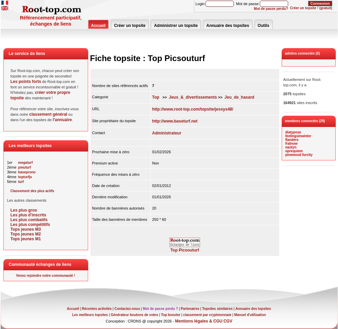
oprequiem (294, 151)
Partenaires (190, 309)
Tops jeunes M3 (26, 229)
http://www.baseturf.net (175, 121)
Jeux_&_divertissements (193, 97)
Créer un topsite (129, 25)
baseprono (27, 172)
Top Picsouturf (185, 248)
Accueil (98, 25)
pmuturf (24, 167)
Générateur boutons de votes (134, 315)
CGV (227, 321)
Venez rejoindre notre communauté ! (45, 275)
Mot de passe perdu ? (160, 309)
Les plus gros (24, 210)
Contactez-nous (127, 309)
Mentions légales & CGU (199, 321)
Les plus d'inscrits (28, 215)
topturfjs (25, 177)
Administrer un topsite (176, 25)
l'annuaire (62, 119)
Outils (263, 25)
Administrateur (166, 133)
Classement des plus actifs (32, 191)
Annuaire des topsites (227, 25)
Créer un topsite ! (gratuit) (311, 8)
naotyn (291, 147)
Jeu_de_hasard (239, 97)
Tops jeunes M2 (26, 234)
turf (21, 182)
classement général (48, 114)
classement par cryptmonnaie (207, 315)
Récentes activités (97, 309)
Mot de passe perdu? (271, 9)
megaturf (25, 162)
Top (155, 97)
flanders (292, 140)
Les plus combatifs (29, 219)
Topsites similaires (217, 309)
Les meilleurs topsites (90, 315)
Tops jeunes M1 (26, 239)
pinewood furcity (299, 155)
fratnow (291, 143)
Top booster (170, 315)
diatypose (293, 132)
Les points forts (26, 81)
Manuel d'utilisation (250, 315)
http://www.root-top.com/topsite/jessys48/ (193, 109)
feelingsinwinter (298, 136)
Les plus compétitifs (30, 224)
